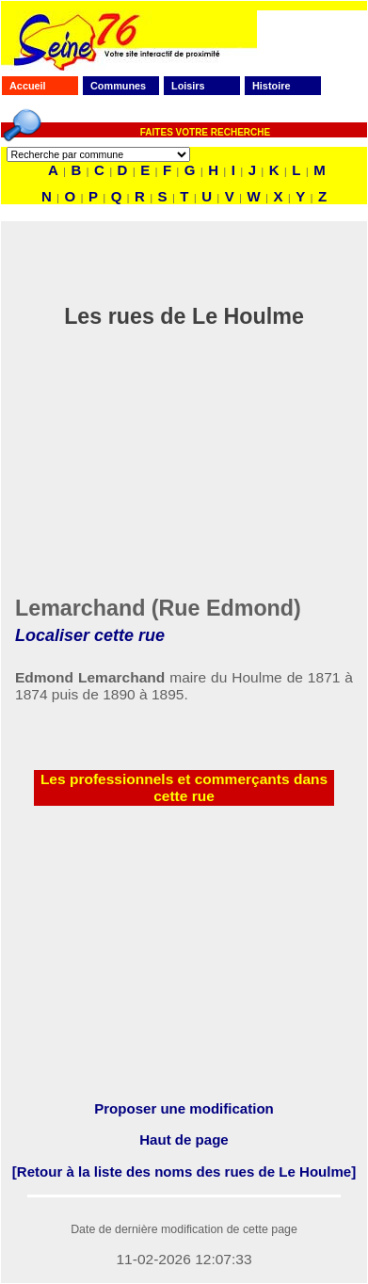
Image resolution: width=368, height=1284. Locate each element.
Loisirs (188, 85)
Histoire (271, 85)
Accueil (27, 85)
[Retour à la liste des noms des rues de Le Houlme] (184, 1172)
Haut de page (183, 1140)
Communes (118, 85)
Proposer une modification (184, 1108)
